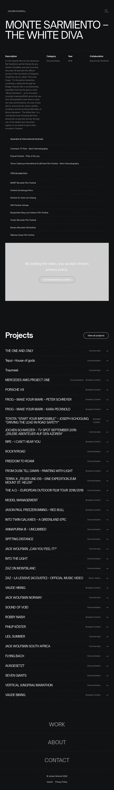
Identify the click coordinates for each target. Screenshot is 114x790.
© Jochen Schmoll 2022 (57, 776)
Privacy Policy (61, 782)
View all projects (96, 335)
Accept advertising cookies (57, 279)
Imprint (50, 782)
